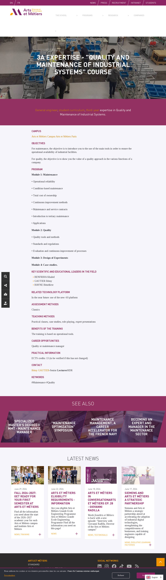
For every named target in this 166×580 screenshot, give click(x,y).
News (93, 2)
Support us (5, 303)
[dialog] (83, 574)
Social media (5, 285)
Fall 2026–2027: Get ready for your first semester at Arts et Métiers (27, 480)
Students (151, 2)
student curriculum (72, 93)
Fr (24, 2)
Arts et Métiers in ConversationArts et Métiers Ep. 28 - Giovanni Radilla (99, 480)
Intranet (136, 2)
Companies (118, 13)
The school (60, 13)
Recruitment (119, 2)
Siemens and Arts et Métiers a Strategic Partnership (137, 479)
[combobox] (154, 577)
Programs (80, 13)
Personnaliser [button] (9, 575)
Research (99, 13)
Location (5, 294)
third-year (92, 93)
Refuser (121, 575)
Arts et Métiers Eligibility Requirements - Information (61, 480)
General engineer (46, 93)
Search (5, 276)
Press (104, 2)
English (14, 2)
